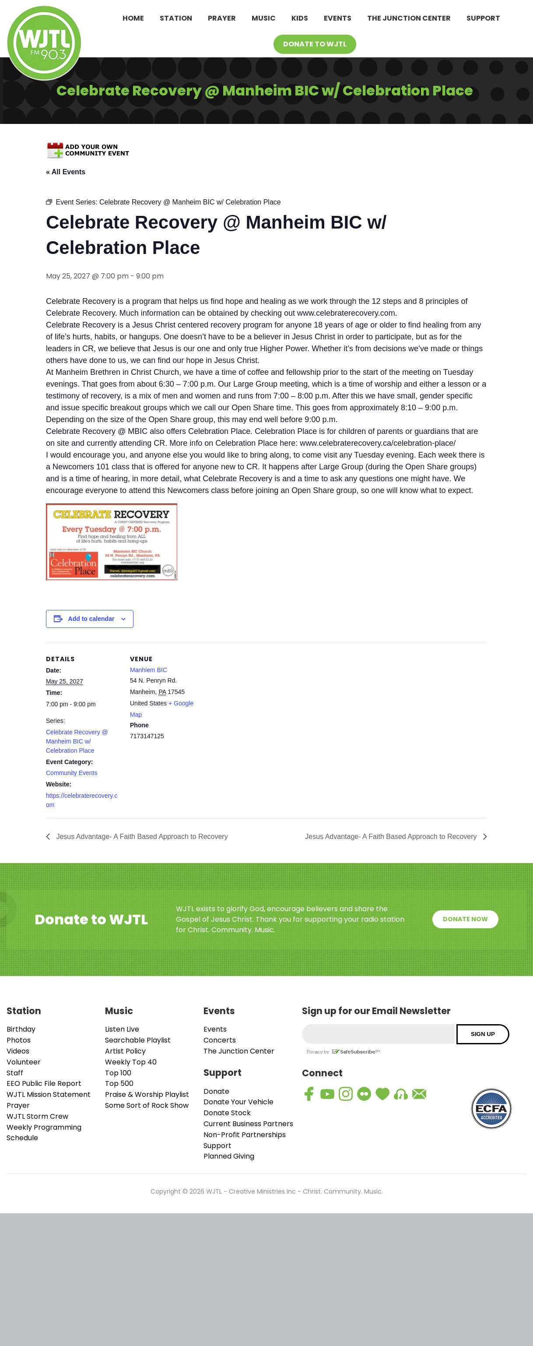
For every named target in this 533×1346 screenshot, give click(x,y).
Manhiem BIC (148, 669)
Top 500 (119, 1083)
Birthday (21, 1029)
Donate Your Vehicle (238, 1102)
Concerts (219, 1040)
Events (337, 18)
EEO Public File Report (44, 1083)
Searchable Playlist (138, 1040)
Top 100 (118, 1073)
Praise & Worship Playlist (147, 1094)
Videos (18, 1051)
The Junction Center (409, 18)
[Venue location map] (260, 702)
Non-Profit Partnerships (244, 1135)
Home (133, 18)
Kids (299, 18)
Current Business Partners (248, 1124)
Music (264, 18)
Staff (15, 1073)
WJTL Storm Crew (37, 1116)
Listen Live (122, 1029)
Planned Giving (228, 1156)
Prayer (222, 18)
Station (176, 18)
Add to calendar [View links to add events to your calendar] (91, 618)
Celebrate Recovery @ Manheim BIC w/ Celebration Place (77, 741)
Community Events (71, 772)
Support (483, 18)
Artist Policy (125, 1051)
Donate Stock (227, 1113)
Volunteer (24, 1062)
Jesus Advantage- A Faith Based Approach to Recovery (141, 836)
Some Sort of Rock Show (147, 1105)
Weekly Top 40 (131, 1062)
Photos (19, 1040)
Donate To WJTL (315, 44)
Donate (216, 1091)
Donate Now (465, 919)
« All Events (65, 172)
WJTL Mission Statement (49, 1094)
